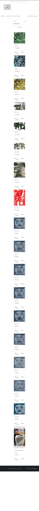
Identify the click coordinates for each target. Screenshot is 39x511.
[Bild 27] (19, 362)
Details (23, 52)
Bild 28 (17, 393)
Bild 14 (16, 112)
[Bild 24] (19, 316)
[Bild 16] (19, 146)
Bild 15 (16, 132)
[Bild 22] (19, 269)
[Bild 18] (19, 198)
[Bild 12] (19, 61)
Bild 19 (17, 231)
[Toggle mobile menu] (36, 5)
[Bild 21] (19, 246)
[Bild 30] (19, 409)
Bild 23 (17, 300)
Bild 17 (16, 180)
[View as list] (21, 27)
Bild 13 (16, 92)
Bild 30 (17, 416)
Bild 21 (16, 254)
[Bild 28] (19, 385)
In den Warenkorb (17, 53)
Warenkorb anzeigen (33, 16)
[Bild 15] (19, 126)
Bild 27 (17, 370)
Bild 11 (16, 45)
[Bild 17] (19, 170)
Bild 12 (16, 69)
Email (35, 468)
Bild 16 (17, 152)
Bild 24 (17, 324)
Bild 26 (17, 347)
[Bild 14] (19, 106)
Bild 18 (17, 208)
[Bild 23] (19, 292)
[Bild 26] (19, 339)
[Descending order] (25, 21)
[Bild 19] (19, 223)
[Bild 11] (19, 38)
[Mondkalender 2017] (19, 437)
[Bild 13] (19, 84)
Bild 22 (17, 277)
